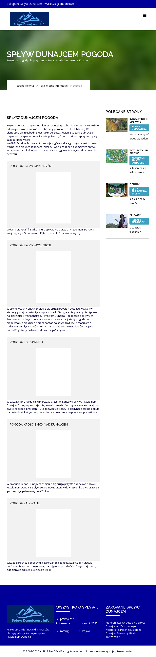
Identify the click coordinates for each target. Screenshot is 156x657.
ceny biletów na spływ (139, 191)
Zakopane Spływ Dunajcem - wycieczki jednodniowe (40, 4)
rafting (62, 631)
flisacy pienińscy (138, 221)
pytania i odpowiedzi (139, 128)
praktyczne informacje (54, 85)
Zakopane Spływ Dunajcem (138, 160)
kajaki (84, 631)
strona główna (25, 85)
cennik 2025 (88, 623)
